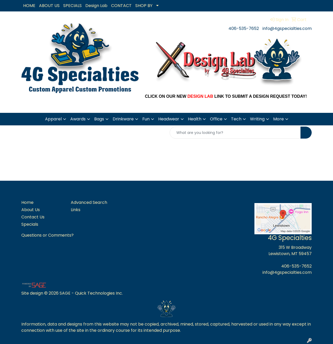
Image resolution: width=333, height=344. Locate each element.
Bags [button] (99, 119)
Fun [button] (146, 119)
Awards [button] (78, 119)
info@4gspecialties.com (287, 28)
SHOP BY (143, 6)
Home (27, 202)
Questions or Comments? (47, 235)
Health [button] (194, 119)
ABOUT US (49, 6)
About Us (30, 210)
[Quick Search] (235, 133)
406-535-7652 (243, 28)
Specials (29, 224)
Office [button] (216, 119)
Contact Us (32, 217)
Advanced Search (89, 202)
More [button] (278, 119)
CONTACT (121, 6)
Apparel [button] (53, 119)
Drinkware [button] (123, 119)
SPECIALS (72, 6)
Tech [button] (236, 119)
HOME (29, 6)
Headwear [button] (168, 119)
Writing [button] (257, 119)
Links (75, 210)
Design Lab (96, 6)
